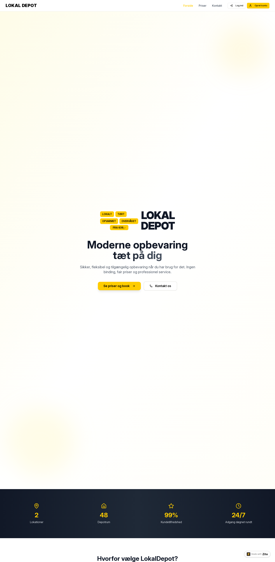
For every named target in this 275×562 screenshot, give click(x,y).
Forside (188, 5)
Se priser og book (119, 286)
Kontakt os (160, 286)
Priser (202, 5)
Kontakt (217, 5)
